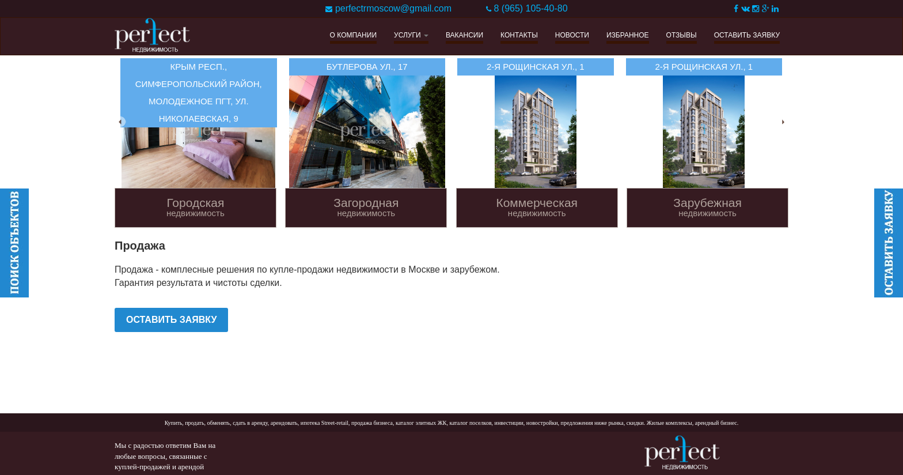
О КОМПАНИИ (353, 35)
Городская (195, 207)
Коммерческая (537, 207)
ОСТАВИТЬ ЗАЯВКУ (747, 35)
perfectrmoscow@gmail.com (393, 8)
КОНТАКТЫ (519, 35)
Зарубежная (707, 207)
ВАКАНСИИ (464, 35)
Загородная (366, 207)
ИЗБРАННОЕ (627, 35)
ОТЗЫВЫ (681, 35)
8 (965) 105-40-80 (530, 8)
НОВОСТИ (572, 35)
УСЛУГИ (411, 35)
